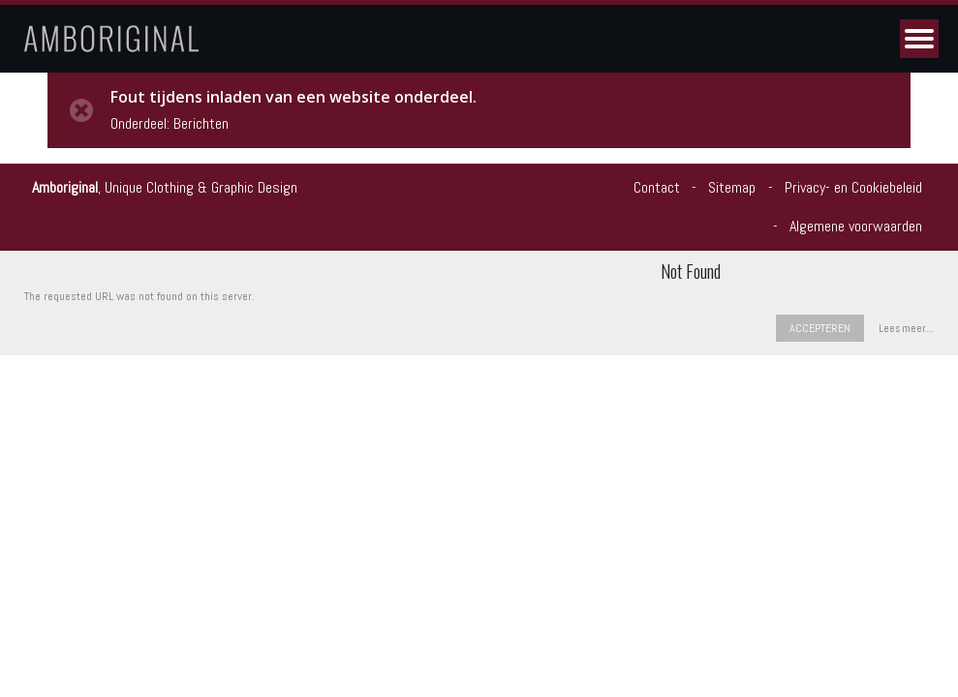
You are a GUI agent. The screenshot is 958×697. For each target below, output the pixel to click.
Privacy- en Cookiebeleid (853, 187)
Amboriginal (65, 187)
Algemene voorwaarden (855, 226)
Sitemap (732, 187)
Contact (657, 187)
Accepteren (819, 328)
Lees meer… (906, 328)
